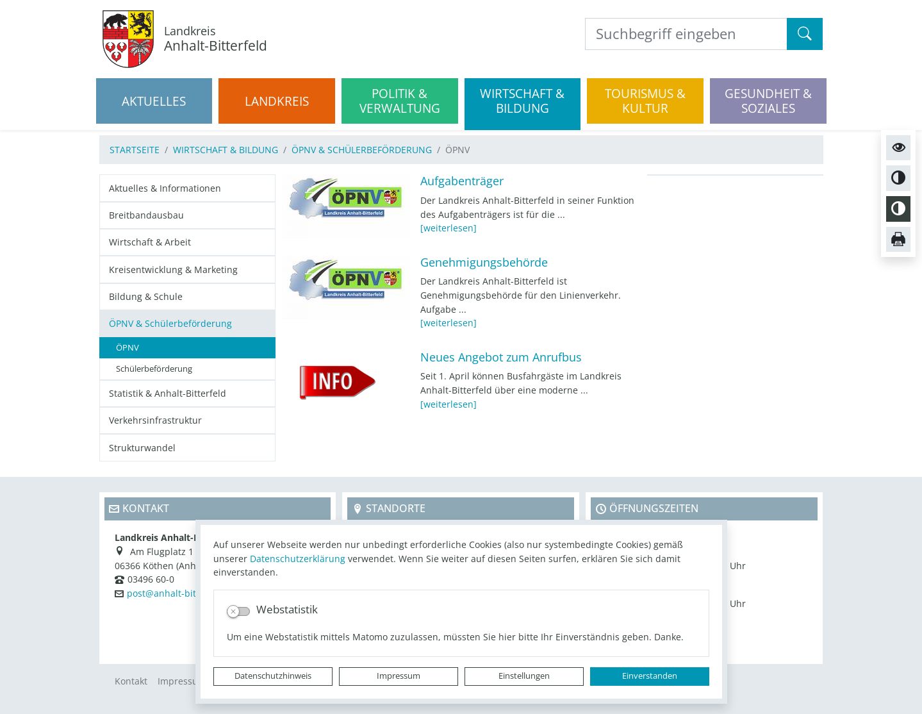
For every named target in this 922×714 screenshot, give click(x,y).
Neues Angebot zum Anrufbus (501, 357)
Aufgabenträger (462, 180)
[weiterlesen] (448, 228)
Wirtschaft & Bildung (225, 150)
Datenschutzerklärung (297, 558)
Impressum (398, 675)
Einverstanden (649, 675)
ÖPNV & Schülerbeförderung (362, 150)
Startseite (135, 150)
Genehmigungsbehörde (484, 262)
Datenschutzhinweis (273, 675)
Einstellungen (524, 675)
